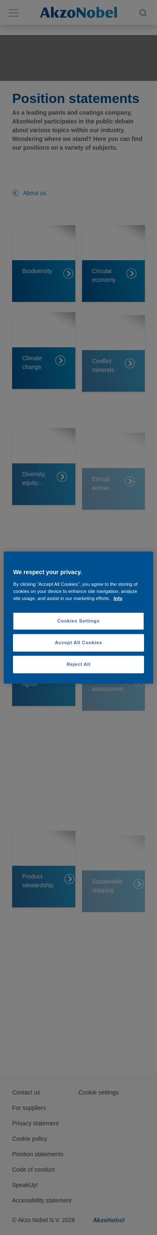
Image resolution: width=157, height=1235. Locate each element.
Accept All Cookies (78, 642)
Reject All (78, 663)
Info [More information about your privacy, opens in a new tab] (117, 597)
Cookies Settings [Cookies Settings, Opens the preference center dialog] (78, 620)
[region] (78, 618)
